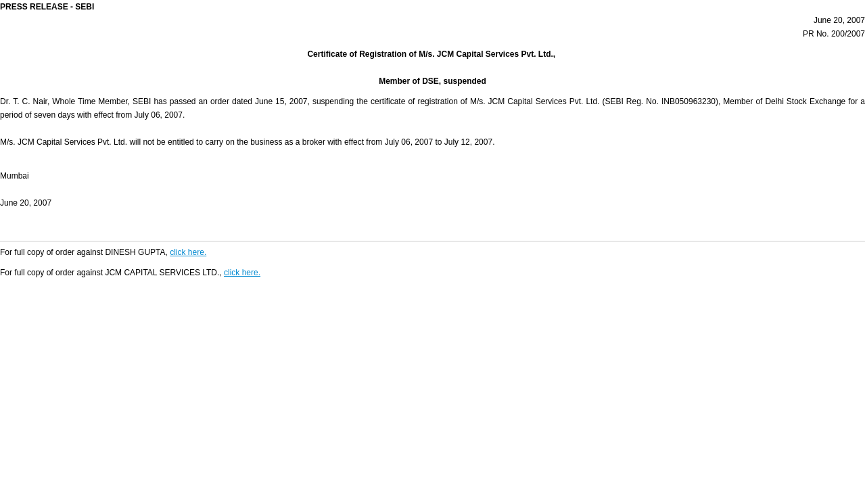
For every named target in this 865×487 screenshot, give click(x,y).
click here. (188, 252)
